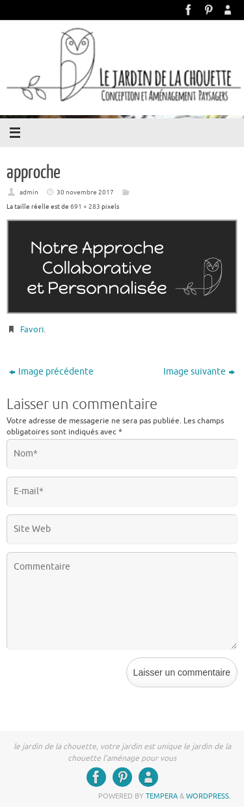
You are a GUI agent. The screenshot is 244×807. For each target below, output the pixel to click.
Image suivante (199, 371)
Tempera (162, 795)
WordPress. (208, 795)
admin (29, 192)
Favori (32, 329)
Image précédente (51, 371)
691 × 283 (85, 206)
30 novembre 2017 (85, 192)
